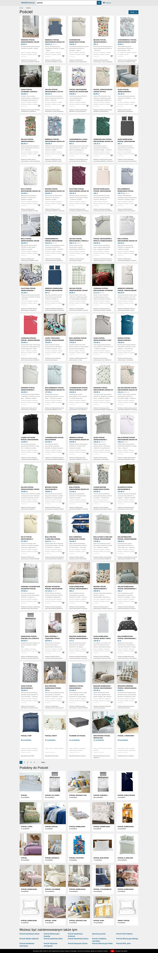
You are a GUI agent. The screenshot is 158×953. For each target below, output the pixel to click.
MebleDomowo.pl (28, 3)
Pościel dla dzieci (52, 795)
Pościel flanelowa (125, 858)
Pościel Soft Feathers (124, 934)
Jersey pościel (124, 920)
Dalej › (43, 762)
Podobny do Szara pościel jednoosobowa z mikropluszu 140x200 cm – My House (125, 111)
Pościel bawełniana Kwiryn (78, 939)
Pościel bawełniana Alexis (30, 934)
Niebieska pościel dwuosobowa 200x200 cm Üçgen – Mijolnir (54, 42)
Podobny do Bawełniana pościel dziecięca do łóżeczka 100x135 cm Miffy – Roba (30, 658)
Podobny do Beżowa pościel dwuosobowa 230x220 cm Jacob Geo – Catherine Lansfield (55, 211)
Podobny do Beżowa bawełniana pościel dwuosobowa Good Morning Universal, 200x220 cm (102, 211)
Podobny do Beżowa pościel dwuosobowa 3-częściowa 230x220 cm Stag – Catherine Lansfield (54, 509)
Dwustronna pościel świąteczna (101, 737)
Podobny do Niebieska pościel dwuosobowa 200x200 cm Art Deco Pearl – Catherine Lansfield (78, 459)
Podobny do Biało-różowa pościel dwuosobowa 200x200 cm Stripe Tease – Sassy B (126, 459)
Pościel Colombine (52, 889)
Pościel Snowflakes (101, 826)
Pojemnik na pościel (77, 736)
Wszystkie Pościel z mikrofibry (126, 755)
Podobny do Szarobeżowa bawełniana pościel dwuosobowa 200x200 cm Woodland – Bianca (78, 61)
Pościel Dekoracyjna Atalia (102, 943)
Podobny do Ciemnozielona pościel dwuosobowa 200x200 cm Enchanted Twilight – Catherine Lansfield (103, 161)
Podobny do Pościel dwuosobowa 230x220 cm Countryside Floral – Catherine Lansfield (78, 111)
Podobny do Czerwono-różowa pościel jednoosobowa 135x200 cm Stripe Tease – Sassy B (30, 360)
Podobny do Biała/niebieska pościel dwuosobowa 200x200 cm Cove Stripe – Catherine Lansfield (54, 409)
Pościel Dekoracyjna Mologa (127, 939)
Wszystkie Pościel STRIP (27, 755)
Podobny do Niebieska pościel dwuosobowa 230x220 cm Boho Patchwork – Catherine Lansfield (53, 161)
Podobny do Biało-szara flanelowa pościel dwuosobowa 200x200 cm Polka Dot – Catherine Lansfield (102, 558)
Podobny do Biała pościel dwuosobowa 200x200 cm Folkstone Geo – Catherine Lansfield (127, 260)
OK (112, 951)
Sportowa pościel (98, 934)
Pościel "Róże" (51, 920)
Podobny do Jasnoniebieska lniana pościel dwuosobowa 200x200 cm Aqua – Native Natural (78, 161)
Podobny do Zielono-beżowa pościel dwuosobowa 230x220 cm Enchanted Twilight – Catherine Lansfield (127, 409)
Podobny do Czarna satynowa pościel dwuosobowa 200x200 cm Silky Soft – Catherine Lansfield (29, 459)
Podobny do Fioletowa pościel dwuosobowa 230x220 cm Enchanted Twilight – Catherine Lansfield (79, 211)
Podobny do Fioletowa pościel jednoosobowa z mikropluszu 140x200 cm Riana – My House (29, 310)
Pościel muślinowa (101, 858)
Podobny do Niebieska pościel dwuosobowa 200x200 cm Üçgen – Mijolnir (54, 61)
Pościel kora (98, 920)
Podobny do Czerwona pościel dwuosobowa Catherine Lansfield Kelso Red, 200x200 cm (102, 310)
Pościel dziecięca (100, 795)
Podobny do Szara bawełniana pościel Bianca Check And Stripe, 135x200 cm (102, 658)
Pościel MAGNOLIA (52, 858)
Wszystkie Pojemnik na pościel (77, 755)
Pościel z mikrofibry (126, 736)
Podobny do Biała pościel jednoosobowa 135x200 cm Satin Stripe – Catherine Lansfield (29, 260)
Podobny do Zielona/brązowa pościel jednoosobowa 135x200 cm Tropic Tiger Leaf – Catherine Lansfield (127, 558)
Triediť (132, 12)
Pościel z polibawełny (102, 889)
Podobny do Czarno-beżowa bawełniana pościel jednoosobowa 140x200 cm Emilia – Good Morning (102, 509)
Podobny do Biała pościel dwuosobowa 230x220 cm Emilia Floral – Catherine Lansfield (29, 211)
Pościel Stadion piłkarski (29, 939)
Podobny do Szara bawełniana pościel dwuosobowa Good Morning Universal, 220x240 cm (127, 161)
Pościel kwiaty (51, 736)
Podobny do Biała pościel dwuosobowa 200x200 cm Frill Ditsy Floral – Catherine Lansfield (78, 509)
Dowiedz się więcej (121, 951)
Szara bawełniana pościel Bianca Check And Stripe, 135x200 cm (102, 638)
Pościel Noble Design (126, 795)
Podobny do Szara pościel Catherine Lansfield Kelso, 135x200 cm (30, 110)
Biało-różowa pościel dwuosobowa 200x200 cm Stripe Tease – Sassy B (127, 440)
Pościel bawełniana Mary (53, 939)
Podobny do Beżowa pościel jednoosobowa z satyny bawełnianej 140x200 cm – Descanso (102, 61)
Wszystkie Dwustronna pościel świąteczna (101, 756)
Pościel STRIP (26, 736)
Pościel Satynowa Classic (78, 943)
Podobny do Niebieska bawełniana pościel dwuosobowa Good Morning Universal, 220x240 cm (54, 310)
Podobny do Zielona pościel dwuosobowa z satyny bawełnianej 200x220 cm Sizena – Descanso (54, 111)
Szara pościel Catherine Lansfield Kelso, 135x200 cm (29, 92)
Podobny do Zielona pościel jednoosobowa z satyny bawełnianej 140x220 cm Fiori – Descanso (30, 161)
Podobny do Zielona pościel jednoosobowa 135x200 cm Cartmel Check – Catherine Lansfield (78, 310)
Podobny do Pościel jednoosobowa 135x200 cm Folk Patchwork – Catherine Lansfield (102, 111)
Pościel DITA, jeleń (123, 943)
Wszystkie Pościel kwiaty (51, 755)
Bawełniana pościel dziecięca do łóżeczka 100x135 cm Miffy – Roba (30, 638)
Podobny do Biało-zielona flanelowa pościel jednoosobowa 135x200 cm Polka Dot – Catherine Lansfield (54, 558)
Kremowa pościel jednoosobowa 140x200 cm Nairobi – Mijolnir (30, 42)
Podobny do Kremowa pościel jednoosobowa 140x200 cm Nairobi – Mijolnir (30, 61)
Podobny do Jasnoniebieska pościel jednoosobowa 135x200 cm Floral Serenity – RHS (127, 61)
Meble (21, 8)
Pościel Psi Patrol (76, 858)
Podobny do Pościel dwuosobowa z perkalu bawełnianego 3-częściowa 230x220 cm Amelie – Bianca (102, 260)
